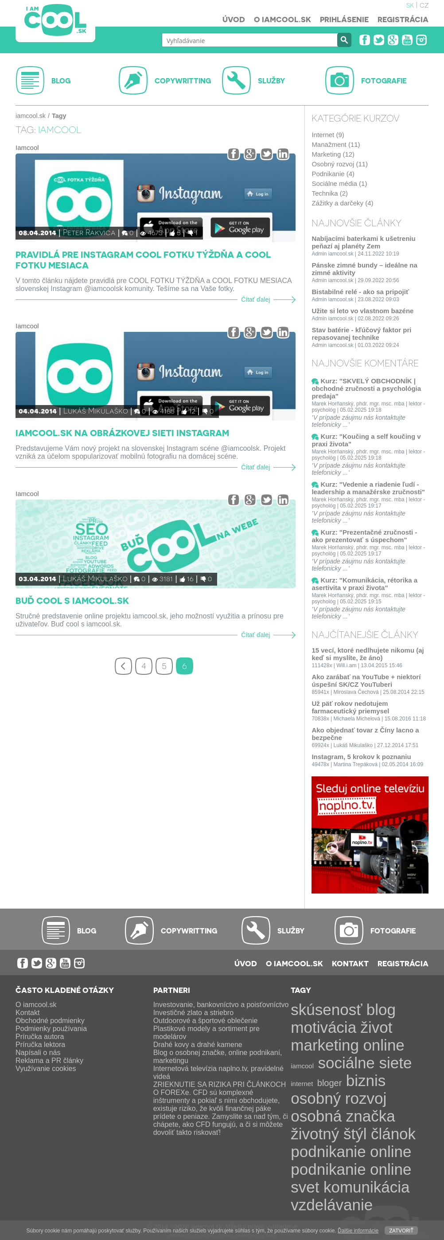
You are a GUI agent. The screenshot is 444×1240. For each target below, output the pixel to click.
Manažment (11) (336, 144)
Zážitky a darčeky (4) (342, 203)
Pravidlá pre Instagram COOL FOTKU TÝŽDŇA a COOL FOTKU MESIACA (143, 259)
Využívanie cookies (46, 1068)
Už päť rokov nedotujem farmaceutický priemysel (350, 707)
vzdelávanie (332, 1204)
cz (424, 4)
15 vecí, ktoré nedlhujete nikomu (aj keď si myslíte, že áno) (368, 653)
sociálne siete (365, 1062)
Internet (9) (328, 134)
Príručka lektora (40, 1044)
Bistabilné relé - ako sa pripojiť (360, 291)
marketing (325, 1045)
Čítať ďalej (255, 299)
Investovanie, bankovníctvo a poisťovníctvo (221, 1004)
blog (381, 1009)
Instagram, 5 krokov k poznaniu (361, 756)
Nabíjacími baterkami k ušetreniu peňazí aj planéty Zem (363, 242)
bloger (329, 1083)
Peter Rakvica (89, 231)
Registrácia (403, 19)
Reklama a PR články (49, 1060)
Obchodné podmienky (50, 1020)
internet (302, 1083)
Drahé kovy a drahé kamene (197, 1044)
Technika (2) (330, 193)
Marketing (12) (333, 154)
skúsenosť (326, 1009)
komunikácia (366, 1187)
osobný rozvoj (338, 1098)
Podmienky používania (51, 1028)
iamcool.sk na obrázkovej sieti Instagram (122, 432)
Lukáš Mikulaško (95, 410)
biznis (366, 1080)
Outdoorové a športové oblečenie (205, 1020)
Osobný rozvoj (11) (340, 164)
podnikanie (328, 1151)
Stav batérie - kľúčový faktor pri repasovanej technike (361, 333)
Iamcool (27, 147)
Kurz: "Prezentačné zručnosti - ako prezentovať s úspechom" (364, 535)
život (377, 1027)
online (383, 1045)
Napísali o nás (38, 1052)
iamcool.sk (31, 115)
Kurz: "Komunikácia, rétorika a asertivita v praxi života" (364, 583)
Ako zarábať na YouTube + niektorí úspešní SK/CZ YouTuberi (366, 680)
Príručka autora (40, 1036)
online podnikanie (351, 1160)
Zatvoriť (401, 1230)
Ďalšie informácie (358, 1231)
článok (393, 1133)
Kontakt (350, 963)
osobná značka (343, 1116)
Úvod (233, 19)
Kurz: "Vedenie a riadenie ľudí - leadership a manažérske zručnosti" (368, 488)
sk (410, 4)
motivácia (323, 1027)
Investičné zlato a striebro (193, 1012)
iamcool (302, 1066)
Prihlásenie (344, 19)
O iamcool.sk (282, 19)
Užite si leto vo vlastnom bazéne (362, 311)
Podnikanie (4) (333, 173)
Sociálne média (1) (339, 183)
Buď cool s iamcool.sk (72, 600)
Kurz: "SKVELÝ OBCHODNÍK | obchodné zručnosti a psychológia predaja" (366, 388)
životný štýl (328, 1133)
